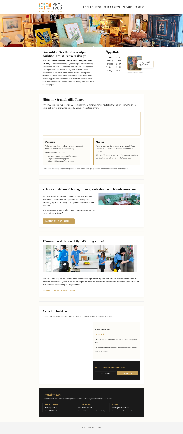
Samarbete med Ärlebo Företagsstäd (59, 291)
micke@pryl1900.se (120, 407)
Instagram (105, 373)
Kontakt (139, 7)
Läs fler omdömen (101, 351)
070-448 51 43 (85, 407)
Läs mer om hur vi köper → (58, 221)
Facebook (128, 373)
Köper (98, 7)
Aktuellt (128, 7)
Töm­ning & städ (112, 7)
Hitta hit (88, 7)
